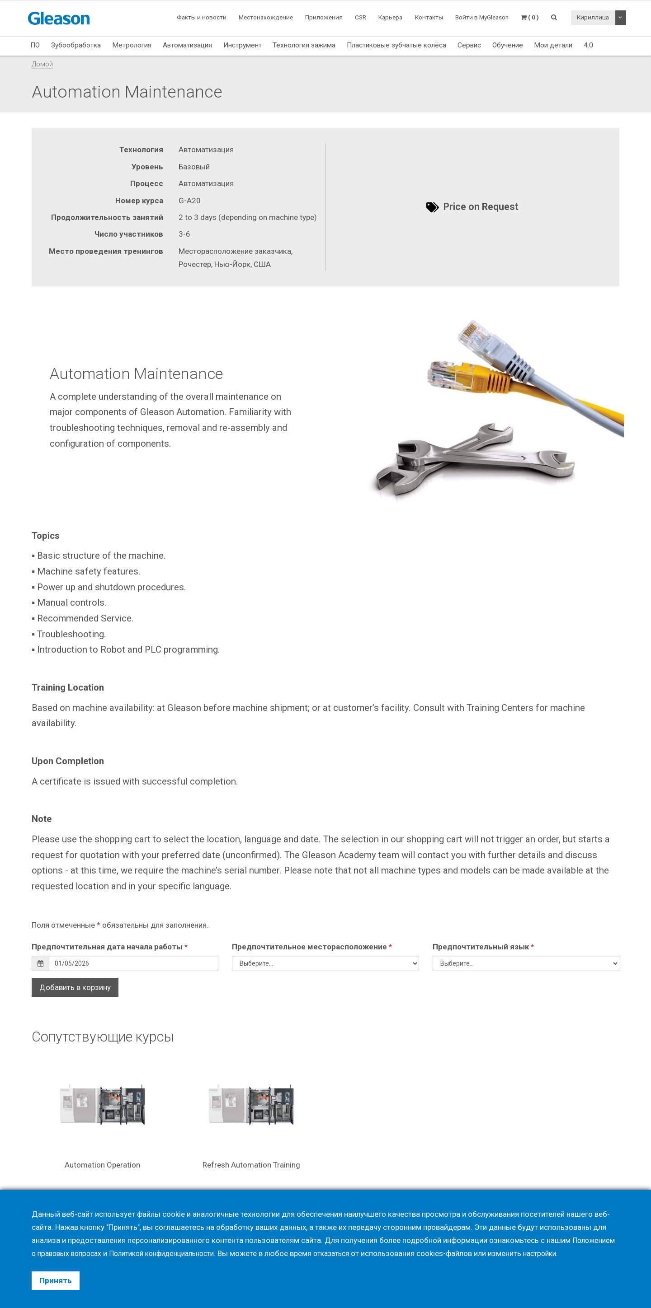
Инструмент (242, 45)
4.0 (588, 45)
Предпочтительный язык (483, 946)
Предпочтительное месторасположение (312, 946)
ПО (35, 45)
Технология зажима (304, 45)
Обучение (507, 45)
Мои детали (553, 45)
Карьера (390, 17)
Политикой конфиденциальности (173, 1253)
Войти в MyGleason (482, 17)
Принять (55, 1280)
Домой (42, 64)
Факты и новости (201, 17)
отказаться (350, 1253)
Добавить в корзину (75, 987)
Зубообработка (76, 45)
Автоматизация (187, 45)
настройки (563, 1253)
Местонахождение (266, 17)
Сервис (469, 45)
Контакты (429, 17)
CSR (360, 17)
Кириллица (593, 17)
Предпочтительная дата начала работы (110, 946)
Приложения (324, 17)
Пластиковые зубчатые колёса (396, 45)
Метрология (131, 45)
